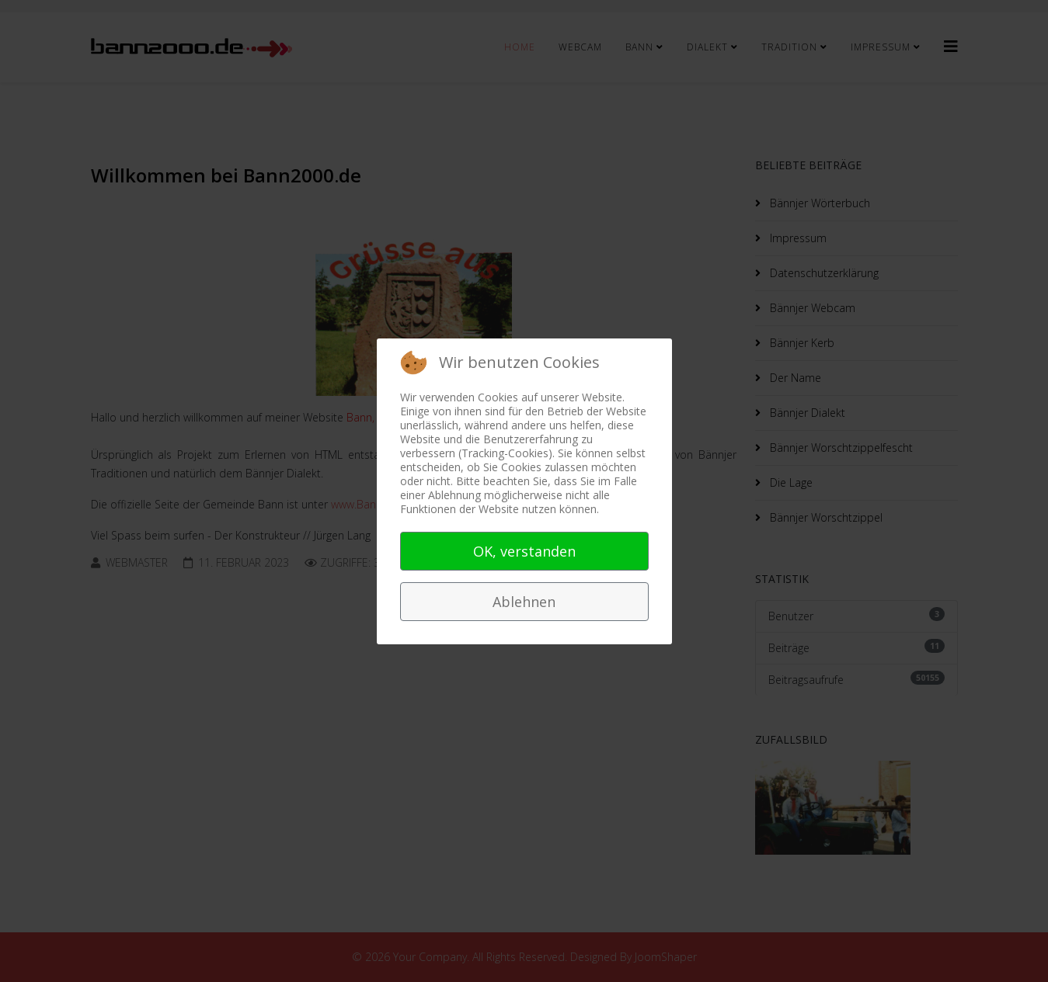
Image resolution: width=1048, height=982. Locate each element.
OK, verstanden (524, 551)
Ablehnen (524, 601)
